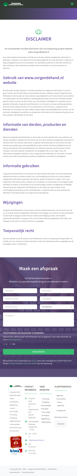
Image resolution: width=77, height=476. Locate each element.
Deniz (32, 472)
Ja (6, 344)
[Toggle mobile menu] (72, 3)
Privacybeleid (14, 363)
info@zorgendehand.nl (36, 440)
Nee (13, 344)
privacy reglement (14, 339)
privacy (34, 361)
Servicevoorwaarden (29, 363)
